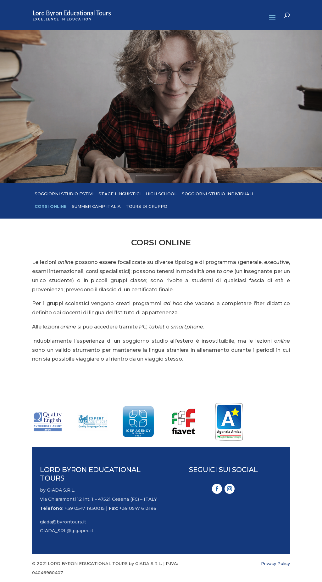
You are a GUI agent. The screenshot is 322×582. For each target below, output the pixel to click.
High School (161, 193)
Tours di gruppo (146, 206)
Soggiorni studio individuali (217, 193)
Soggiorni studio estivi (64, 193)
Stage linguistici (119, 193)
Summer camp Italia (96, 206)
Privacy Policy (275, 563)
